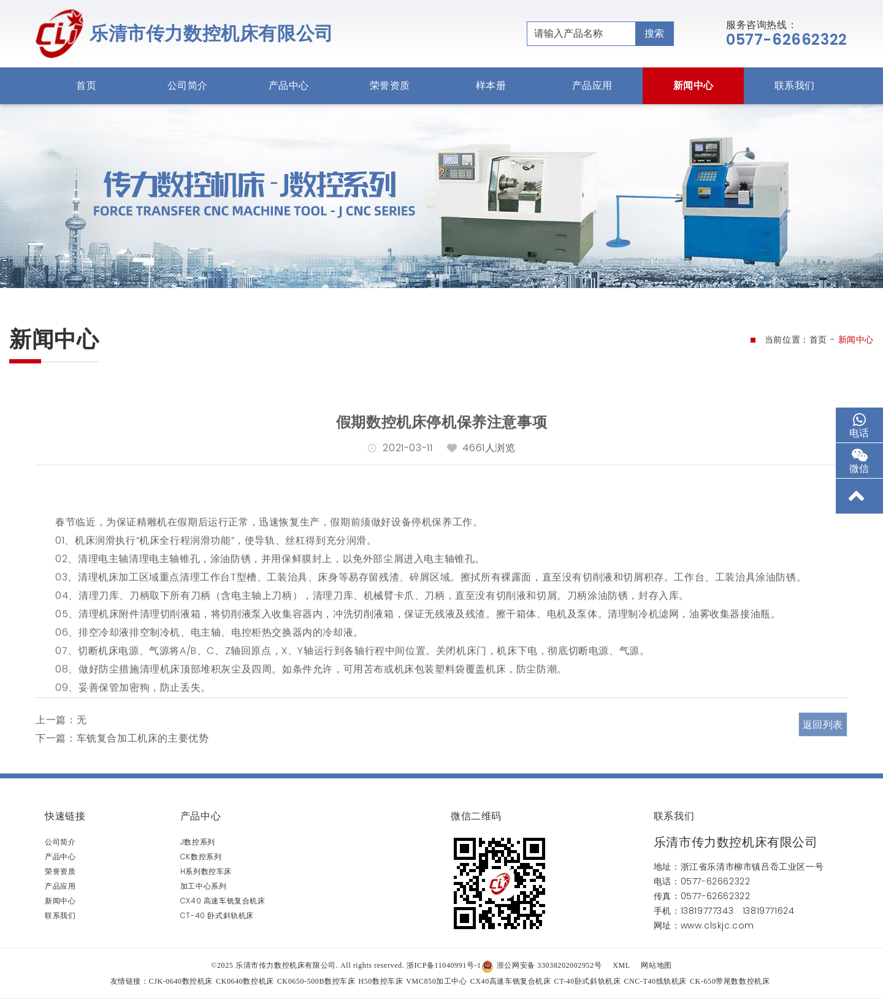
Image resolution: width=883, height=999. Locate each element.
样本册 (491, 85)
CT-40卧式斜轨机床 (587, 981)
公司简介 (187, 85)
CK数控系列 (201, 856)
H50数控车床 (380, 981)
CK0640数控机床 (245, 981)
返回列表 (823, 746)
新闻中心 (693, 85)
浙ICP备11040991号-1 (444, 965)
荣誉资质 (390, 85)
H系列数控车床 (206, 871)
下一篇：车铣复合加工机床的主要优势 (122, 757)
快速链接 (65, 816)
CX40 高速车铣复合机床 (223, 900)
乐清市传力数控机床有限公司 (212, 34)
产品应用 (592, 85)
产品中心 (289, 85)
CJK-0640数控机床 (181, 981)
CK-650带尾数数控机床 (730, 981)
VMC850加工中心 (436, 981)
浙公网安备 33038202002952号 (541, 965)
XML (621, 965)
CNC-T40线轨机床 (655, 981)
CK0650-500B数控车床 (316, 981)
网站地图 (656, 965)
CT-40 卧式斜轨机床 (217, 915)
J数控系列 (197, 842)
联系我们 (794, 85)
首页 (86, 85)
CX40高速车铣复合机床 (510, 981)
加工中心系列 (203, 886)
